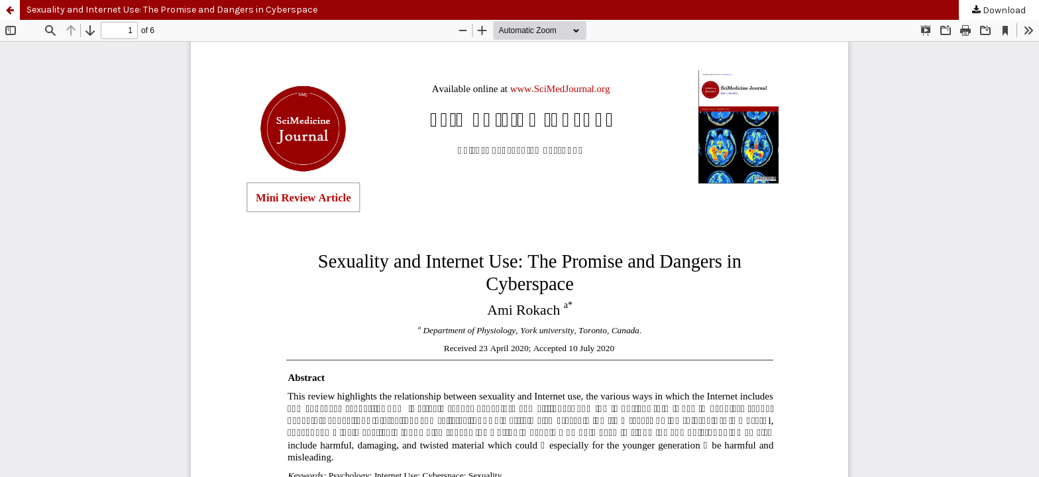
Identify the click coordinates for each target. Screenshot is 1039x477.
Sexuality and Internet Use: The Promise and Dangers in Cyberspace (172, 9)
